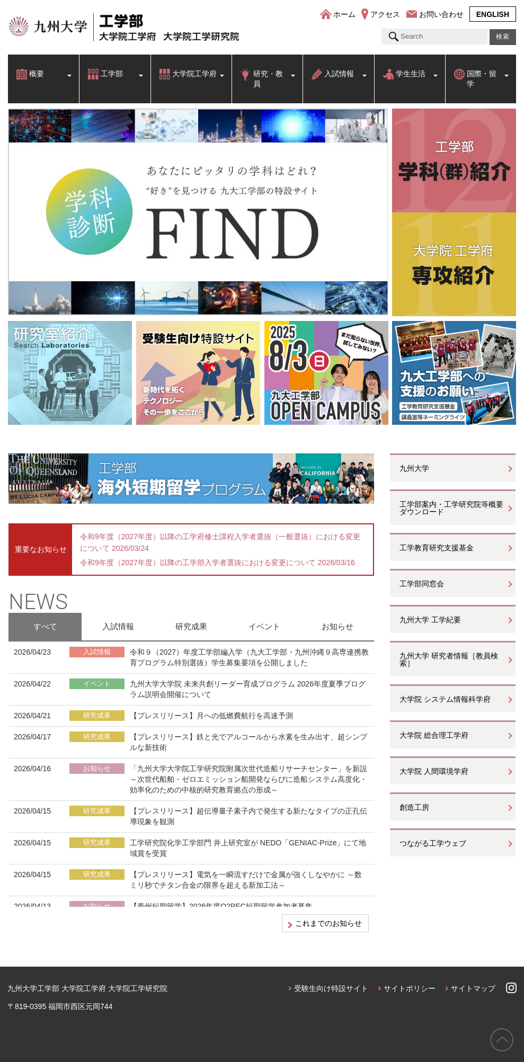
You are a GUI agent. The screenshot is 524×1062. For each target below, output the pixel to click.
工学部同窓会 (421, 583)
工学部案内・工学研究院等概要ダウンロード (451, 508)
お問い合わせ (441, 14)
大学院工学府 (194, 73)
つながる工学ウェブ (432, 843)
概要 (36, 73)
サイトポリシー (410, 988)
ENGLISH (492, 14)
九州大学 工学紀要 (430, 619)
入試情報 (339, 73)
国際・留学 (481, 78)
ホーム (344, 14)
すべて (45, 626)
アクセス (385, 14)
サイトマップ (473, 988)
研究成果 (191, 626)
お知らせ (337, 626)
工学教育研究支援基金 (436, 547)
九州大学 (414, 468)
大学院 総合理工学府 (433, 735)
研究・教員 (268, 78)
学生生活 (410, 73)
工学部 (112, 73)
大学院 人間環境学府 (433, 771)
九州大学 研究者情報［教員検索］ (448, 659)
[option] (198, 212)
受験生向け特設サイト (331, 988)
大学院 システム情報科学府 (445, 699)
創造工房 (414, 807)
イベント (264, 626)
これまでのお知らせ (328, 923)
